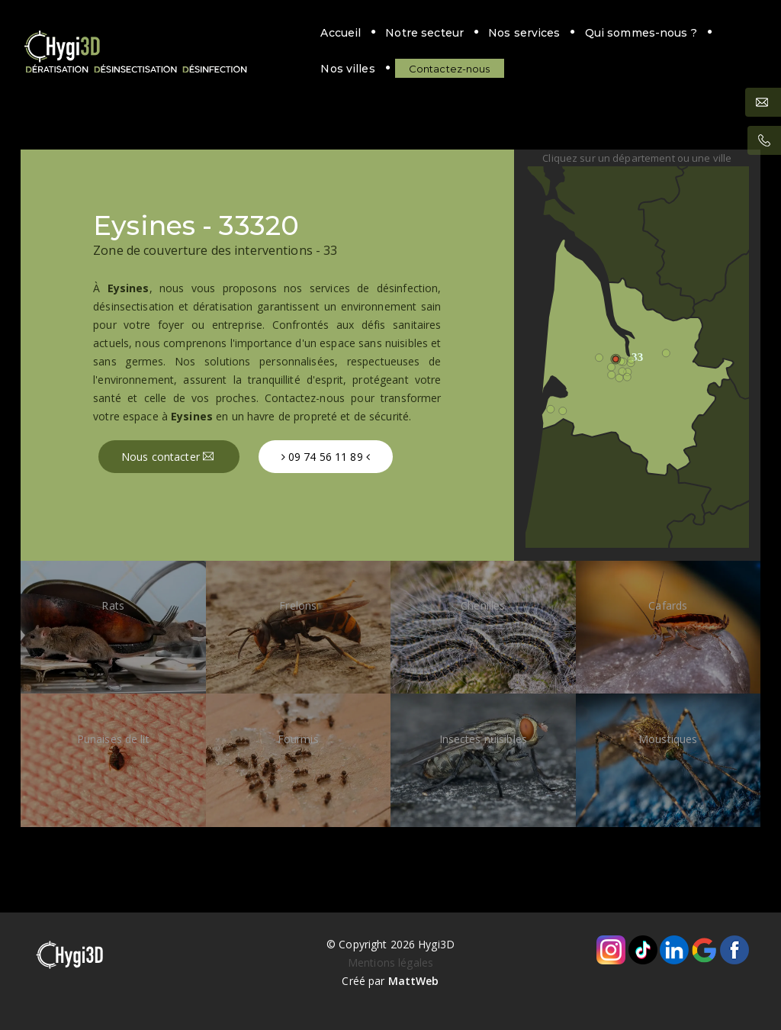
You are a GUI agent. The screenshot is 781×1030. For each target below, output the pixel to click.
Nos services (371, 33)
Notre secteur (272, 33)
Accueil (188, 33)
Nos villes (595, 33)
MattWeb (413, 981)
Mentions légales (390, 962)
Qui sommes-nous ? (488, 33)
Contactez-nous (218, 69)
